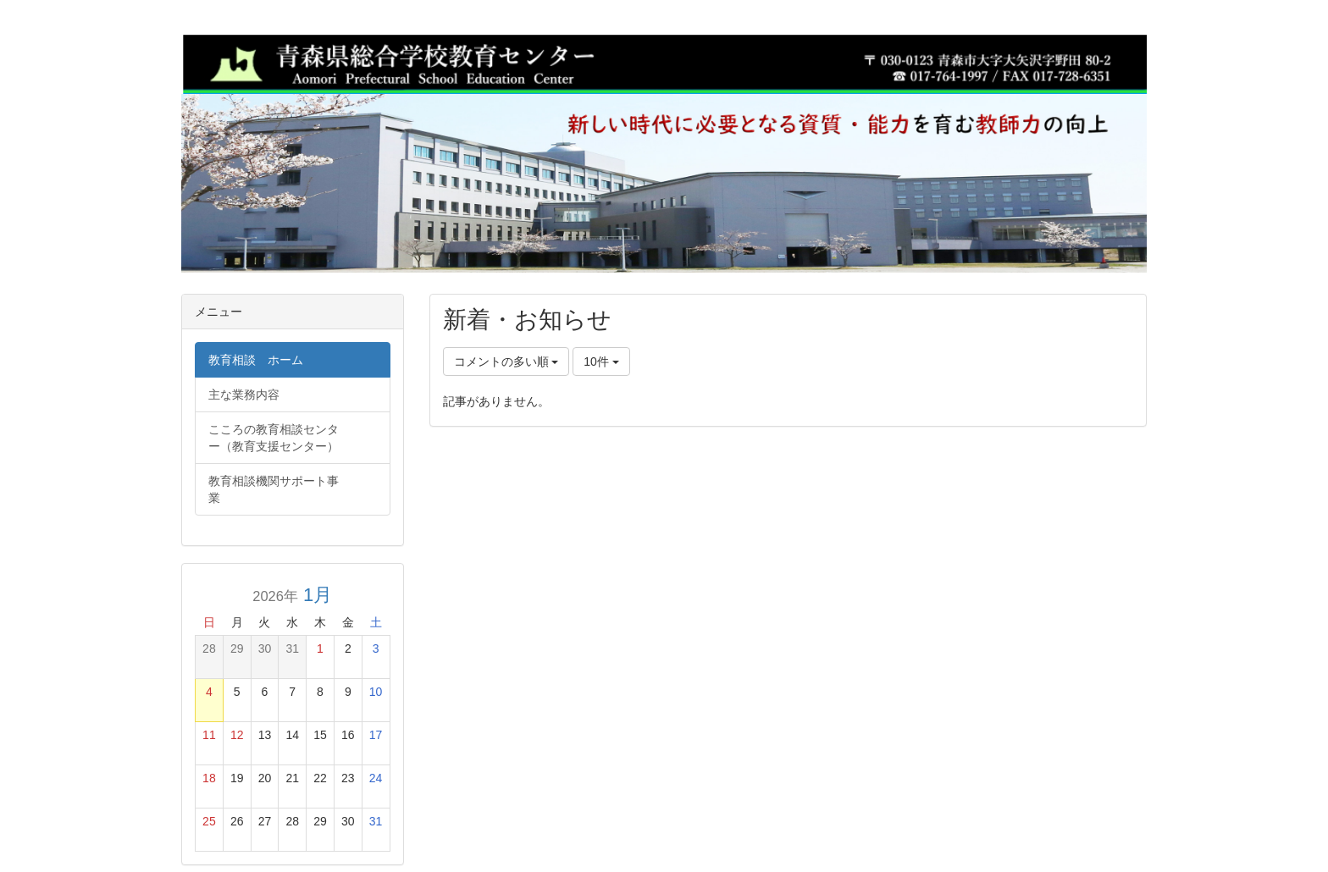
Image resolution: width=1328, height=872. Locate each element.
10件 (601, 361)
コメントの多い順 (506, 361)
